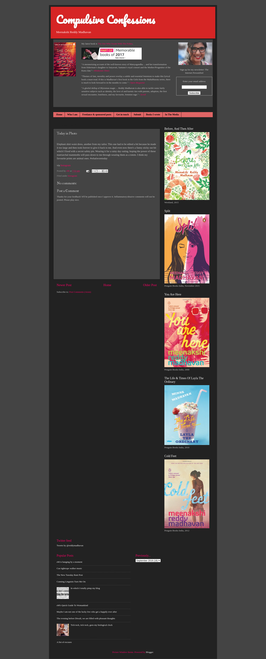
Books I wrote (153, 114)
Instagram (66, 165)
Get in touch (122, 114)
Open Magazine (137, 82)
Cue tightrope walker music (69, 568)
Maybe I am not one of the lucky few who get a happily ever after (87, 611)
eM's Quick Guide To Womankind (72, 605)
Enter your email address (194, 81)
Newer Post (64, 285)
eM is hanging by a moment (69, 562)
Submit (137, 114)
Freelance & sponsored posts (96, 114)
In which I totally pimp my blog (85, 588)
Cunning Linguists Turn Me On (71, 581)
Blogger (149, 652)
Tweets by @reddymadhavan (70, 545)
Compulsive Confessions (105, 19)
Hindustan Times (101, 70)
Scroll (143, 94)
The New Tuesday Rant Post (70, 575)
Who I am (72, 114)
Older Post (150, 285)
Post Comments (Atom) (80, 292)
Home (59, 114)
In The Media (172, 114)
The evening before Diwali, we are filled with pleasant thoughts (86, 618)
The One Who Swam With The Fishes (115, 43)
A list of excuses (64, 642)
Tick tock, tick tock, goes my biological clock (91, 625)
